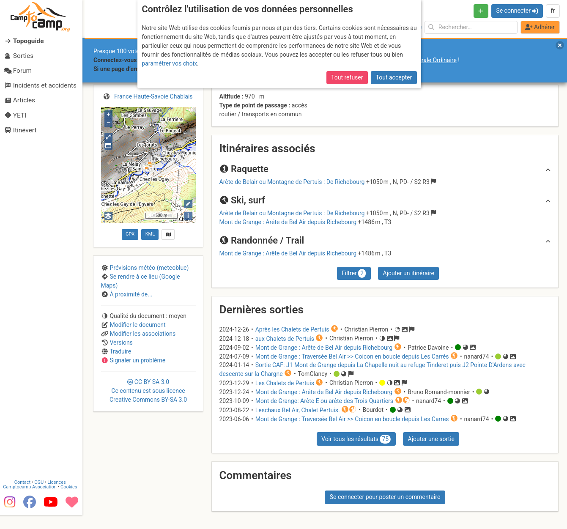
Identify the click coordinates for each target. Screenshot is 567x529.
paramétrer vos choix (169, 63)
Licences (59, 494)
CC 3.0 (148, 390)
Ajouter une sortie (431, 439)
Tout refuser (347, 77)
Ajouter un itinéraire (408, 273)
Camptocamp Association (32, 499)
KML (150, 234)
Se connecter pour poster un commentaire (385, 496)
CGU (41, 494)
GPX (130, 234)
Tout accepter (394, 77)
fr (553, 10)
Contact (24, 494)
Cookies (71, 499)
